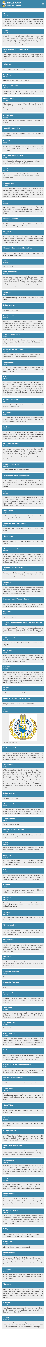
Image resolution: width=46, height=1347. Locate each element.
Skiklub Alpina (14, 4)
